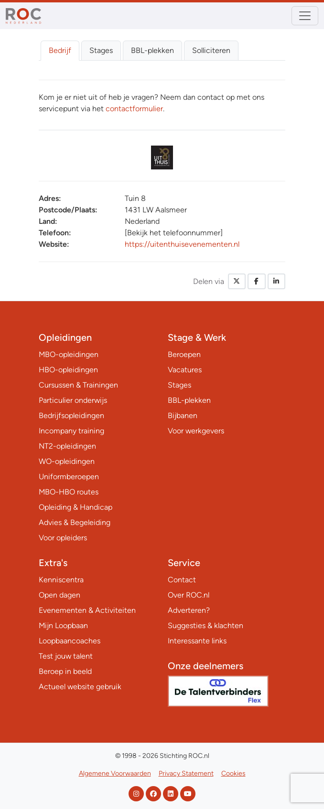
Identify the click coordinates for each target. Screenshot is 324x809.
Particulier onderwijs (73, 400)
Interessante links (197, 640)
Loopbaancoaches (69, 640)
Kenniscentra (61, 579)
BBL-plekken (152, 50)
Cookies (233, 773)
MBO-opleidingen (68, 354)
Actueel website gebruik (80, 686)
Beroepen (184, 354)
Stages (101, 50)
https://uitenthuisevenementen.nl (182, 244)
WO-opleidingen (67, 461)
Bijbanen (182, 415)
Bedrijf (60, 50)
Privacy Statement (186, 773)
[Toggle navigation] (305, 15)
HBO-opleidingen (68, 369)
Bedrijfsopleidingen (71, 415)
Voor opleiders (63, 537)
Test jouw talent (66, 656)
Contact (182, 579)
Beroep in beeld (65, 671)
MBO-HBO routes (68, 491)
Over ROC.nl (188, 594)
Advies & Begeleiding (74, 522)
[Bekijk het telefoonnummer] (174, 232)
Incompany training (71, 430)
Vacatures (185, 369)
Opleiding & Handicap (75, 507)
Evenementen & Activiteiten (87, 610)
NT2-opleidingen (67, 446)
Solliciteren (211, 50)
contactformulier (134, 108)
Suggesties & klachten (205, 625)
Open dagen (59, 594)
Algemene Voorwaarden (115, 773)
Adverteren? (189, 610)
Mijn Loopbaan (63, 625)
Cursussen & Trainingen (78, 384)
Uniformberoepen (69, 476)
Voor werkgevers (196, 430)
